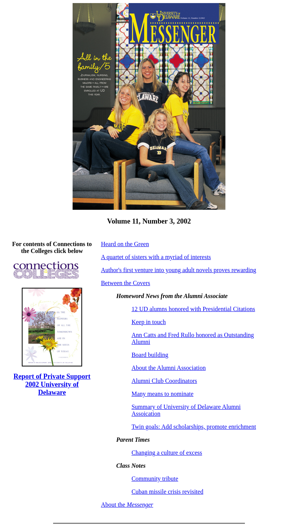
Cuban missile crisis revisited (167, 491)
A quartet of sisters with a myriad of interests (156, 257)
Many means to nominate (162, 394)
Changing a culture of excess (166, 452)
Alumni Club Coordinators (164, 381)
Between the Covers (125, 283)
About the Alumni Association (168, 368)
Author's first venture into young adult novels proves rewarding (178, 270)
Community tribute (154, 478)
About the (127, 504)
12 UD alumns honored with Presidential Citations (193, 309)
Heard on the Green (125, 244)
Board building (149, 355)
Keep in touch (148, 322)
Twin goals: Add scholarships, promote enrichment (193, 426)
